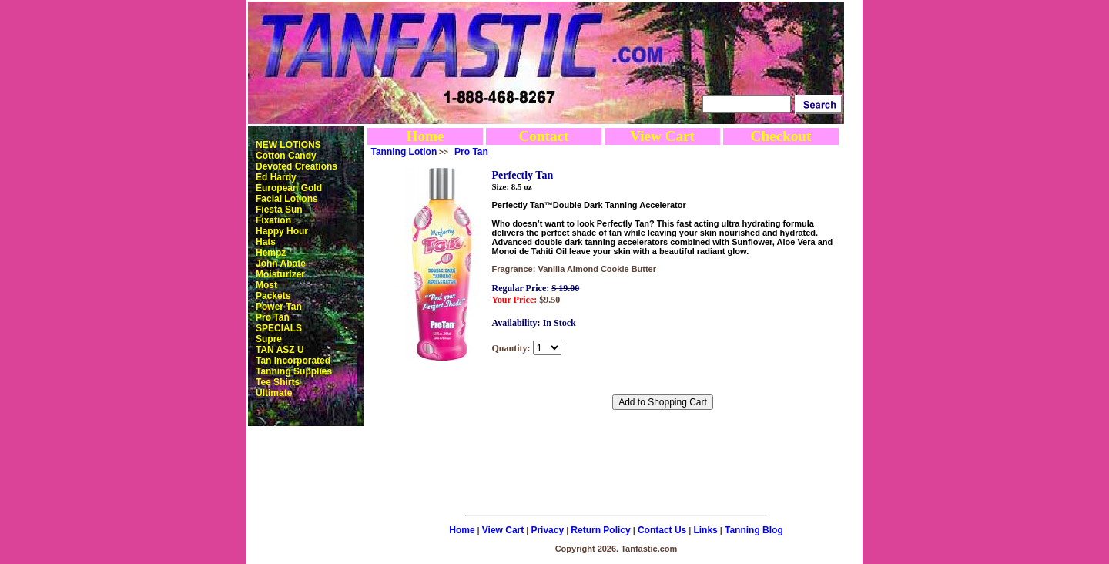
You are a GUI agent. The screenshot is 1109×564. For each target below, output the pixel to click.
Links (705, 530)
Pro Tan (273, 317)
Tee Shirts (278, 382)
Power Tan (279, 306)
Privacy (547, 530)
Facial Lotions (287, 198)
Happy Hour (282, 231)
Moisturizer (280, 274)
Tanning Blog (754, 530)
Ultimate (274, 393)
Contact (543, 136)
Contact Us (662, 530)
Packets (273, 295)
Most (266, 285)
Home (425, 136)
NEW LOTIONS (288, 144)
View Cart (662, 136)
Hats (266, 242)
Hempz (271, 252)
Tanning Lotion (404, 151)
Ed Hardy (276, 177)
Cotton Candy (286, 155)
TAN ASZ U (280, 349)
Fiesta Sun (279, 209)
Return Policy (600, 530)
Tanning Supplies (294, 371)
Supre (269, 339)
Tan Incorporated (293, 360)
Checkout (781, 136)
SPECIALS (279, 328)
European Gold (289, 188)
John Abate (281, 263)
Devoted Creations (296, 166)
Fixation (273, 220)
